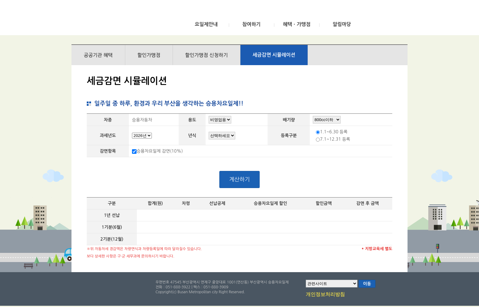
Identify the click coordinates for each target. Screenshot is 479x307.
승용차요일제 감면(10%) (160, 151)
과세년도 (108, 135)
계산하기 (239, 179)
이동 (367, 284)
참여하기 (251, 24)
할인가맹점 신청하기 (206, 55)
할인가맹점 (148, 55)
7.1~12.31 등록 (335, 139)
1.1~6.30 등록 (333, 132)
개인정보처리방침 (325, 294)
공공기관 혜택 (98, 55)
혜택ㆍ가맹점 (296, 24)
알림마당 (342, 24)
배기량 (289, 120)
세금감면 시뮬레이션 (274, 55)
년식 (192, 135)
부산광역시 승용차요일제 (117, 19)
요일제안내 (206, 24)
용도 (192, 120)
